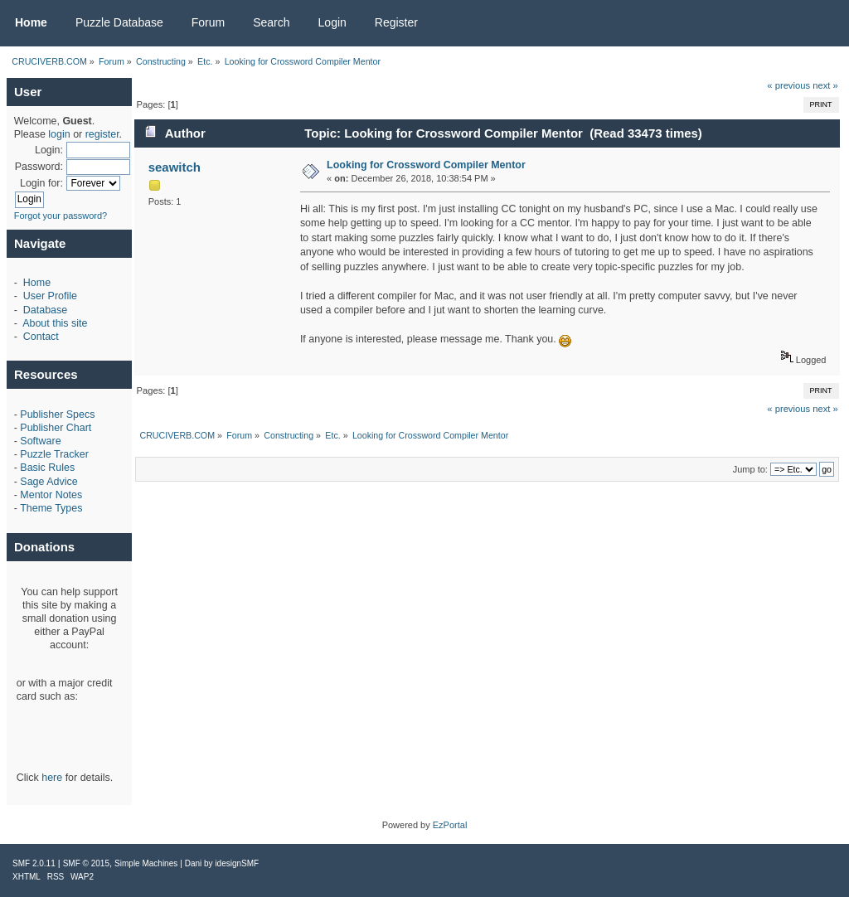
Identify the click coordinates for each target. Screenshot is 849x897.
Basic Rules (47, 467)
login (59, 134)
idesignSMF (237, 863)
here (51, 777)
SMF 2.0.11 (34, 863)
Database (45, 310)
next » (825, 85)
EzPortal (450, 825)
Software (40, 441)
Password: (39, 166)
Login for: (41, 183)
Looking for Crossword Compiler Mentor (426, 165)
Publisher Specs (57, 414)
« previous (788, 85)
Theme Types (51, 508)
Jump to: (750, 469)
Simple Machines (145, 863)
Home (37, 282)
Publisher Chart (55, 428)
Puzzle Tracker (54, 454)
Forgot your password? (61, 216)
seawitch (174, 167)
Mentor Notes (51, 495)
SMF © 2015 (86, 863)
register (102, 134)
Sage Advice (48, 481)
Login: (49, 150)
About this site (54, 323)
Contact (41, 336)
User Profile (50, 296)
